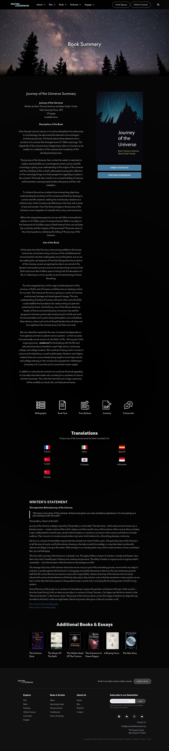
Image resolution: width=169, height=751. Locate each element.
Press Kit (80, 708)
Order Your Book (119, 167)
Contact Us (141, 722)
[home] (19, 5)
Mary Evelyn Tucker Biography (42, 607)
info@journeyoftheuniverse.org (133, 726)
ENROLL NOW (142, 681)
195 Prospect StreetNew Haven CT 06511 (137, 731)
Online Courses (141, 4)
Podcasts (26, 708)
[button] (41, 4)
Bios (78, 704)
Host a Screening (57, 716)
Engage (26, 720)
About (79, 700)
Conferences (55, 712)
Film (25, 700)
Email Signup (121, 4)
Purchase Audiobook (119, 175)
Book (25, 704)
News (52, 700)
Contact (80, 712)
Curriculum (27, 716)
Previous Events (56, 708)
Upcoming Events (57, 704)
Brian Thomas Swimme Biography (43, 604)
